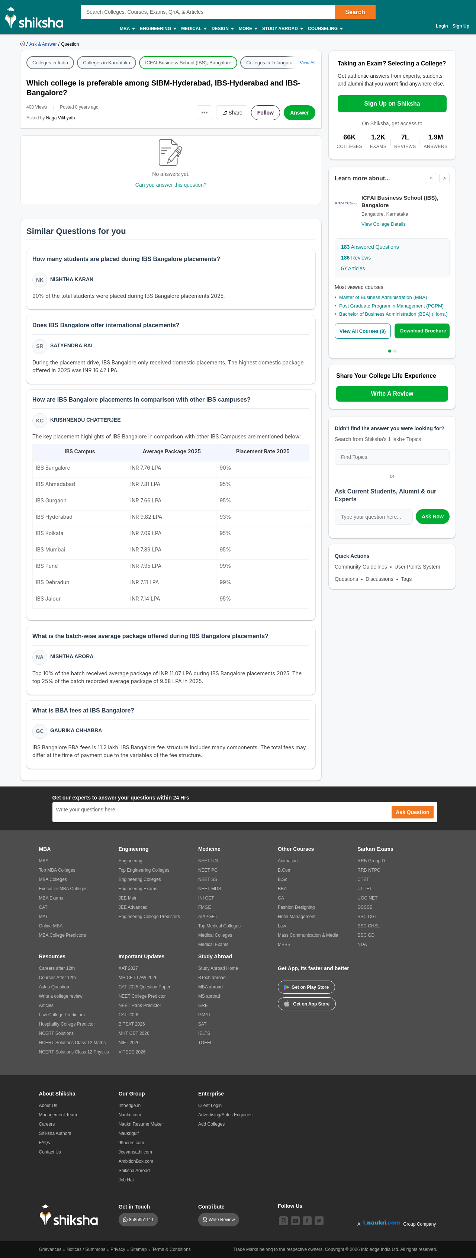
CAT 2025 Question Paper (145, 987)
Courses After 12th (57, 977)
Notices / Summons (86, 1249)
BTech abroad (212, 977)
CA (281, 898)
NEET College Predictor (142, 996)
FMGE (204, 907)
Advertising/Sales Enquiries (225, 1114)
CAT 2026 (128, 1014)
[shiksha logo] (71, 1215)
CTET (363, 879)
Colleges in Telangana (270, 62)
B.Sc (282, 879)
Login (442, 26)
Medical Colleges (215, 935)
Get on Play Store (306, 987)
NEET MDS (209, 888)
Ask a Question (54, 987)
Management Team (58, 1114)
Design (222, 28)
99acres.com (131, 1142)
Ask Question (412, 812)
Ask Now (433, 516)
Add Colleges (211, 1124)
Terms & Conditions (171, 1249)
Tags (406, 579)
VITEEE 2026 (132, 1052)
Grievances (50, 1249)
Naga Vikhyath (60, 117)
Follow (265, 113)
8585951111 (141, 1219)
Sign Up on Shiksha (392, 103)
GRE (203, 1005)
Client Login (210, 1105)
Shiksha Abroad (134, 1170)
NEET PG (208, 870)
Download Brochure (423, 331)
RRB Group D (371, 860)
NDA (362, 944)
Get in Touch (134, 1207)
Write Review (222, 1219)
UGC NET (367, 898)
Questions (346, 579)
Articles (353, 268)
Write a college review (61, 996)
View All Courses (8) (363, 331)
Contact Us (50, 1152)
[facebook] (307, 1220)
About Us (48, 1105)
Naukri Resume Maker (141, 1124)
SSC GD (365, 935)
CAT (43, 907)
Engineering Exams (138, 888)
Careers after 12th (57, 968)
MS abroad (209, 996)
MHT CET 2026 (134, 1033)
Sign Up (461, 26)
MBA (127, 28)
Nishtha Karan (71, 279)
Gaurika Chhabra (76, 730)
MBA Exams (51, 898)
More (248, 28)
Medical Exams (213, 944)
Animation (288, 860)
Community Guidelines (361, 567)
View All (307, 62)
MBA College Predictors (62, 935)
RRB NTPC (368, 870)
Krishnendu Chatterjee (85, 420)
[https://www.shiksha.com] (23, 44)
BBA (282, 888)
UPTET (364, 888)
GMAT (204, 1014)
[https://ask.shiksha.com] (43, 44)
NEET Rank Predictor (140, 1005)
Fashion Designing (296, 907)
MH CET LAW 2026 (138, 977)
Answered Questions (370, 247)
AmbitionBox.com (136, 1161)
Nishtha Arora (71, 656)
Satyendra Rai (71, 345)
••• (205, 112)
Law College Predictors (62, 1014)
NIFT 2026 (129, 1042)
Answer (299, 113)
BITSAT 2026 (132, 1024)
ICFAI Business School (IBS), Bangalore (188, 62)
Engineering (158, 28)
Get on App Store (306, 1003)
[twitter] (319, 1220)
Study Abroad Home (218, 968)
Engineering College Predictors (149, 916)
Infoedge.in (130, 1105)
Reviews (356, 258)
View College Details (383, 224)
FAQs (44, 1142)
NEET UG (208, 860)
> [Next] (444, 178)
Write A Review (392, 393)
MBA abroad (210, 987)
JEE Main (128, 898)
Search (355, 12)
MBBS (284, 944)
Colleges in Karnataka (106, 62)
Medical (193, 28)
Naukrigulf (129, 1133)
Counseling (325, 28)
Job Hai (126, 1180)
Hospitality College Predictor (67, 1024)
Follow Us (290, 1206)
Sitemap (139, 1249)
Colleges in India (50, 62)
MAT (43, 916)
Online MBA (51, 926)
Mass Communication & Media (308, 935)
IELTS (204, 1033)
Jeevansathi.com (135, 1152)
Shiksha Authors (55, 1133)
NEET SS (207, 879)
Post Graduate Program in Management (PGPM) (391, 306)
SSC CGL (367, 916)
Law (282, 926)
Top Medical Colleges (219, 926)
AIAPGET (208, 916)
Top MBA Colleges (57, 870)
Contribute (211, 1207)
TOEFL (205, 1042)
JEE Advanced (133, 907)
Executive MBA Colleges (63, 888)
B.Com (285, 870)
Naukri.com (130, 1114)
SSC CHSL (368, 926)
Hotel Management (296, 916)
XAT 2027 (128, 968)
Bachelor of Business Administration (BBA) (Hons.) (393, 314)
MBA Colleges (53, 879)
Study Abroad (282, 28)
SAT (202, 1024)
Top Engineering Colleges (144, 870)
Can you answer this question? (170, 185)
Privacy (117, 1249)
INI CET (206, 898)
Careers (47, 1124)
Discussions (379, 579)
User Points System (417, 567)
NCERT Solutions (56, 1033)
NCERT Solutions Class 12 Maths (72, 1042)
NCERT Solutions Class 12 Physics (74, 1052)
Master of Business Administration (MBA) (383, 297)
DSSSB (365, 907)
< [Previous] (431, 178)
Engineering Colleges (140, 879)
